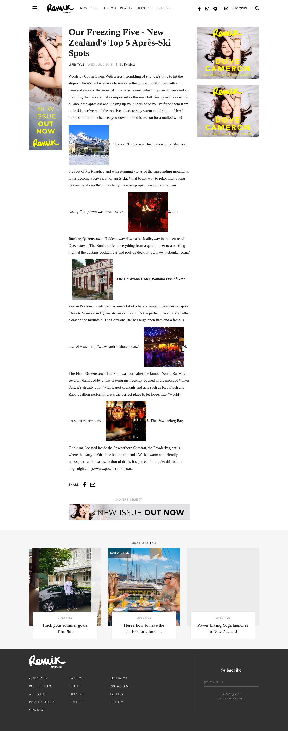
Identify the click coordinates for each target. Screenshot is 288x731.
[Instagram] (207, 8)
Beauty (126, 8)
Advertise (37, 694)
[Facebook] (199, 8)
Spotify (116, 702)
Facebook (119, 678)
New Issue (89, 8)
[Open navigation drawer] (35, 8)
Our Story (38, 678)
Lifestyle (144, 8)
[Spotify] (215, 8)
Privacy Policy (42, 702)
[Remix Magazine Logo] (60, 8)
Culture (163, 8)
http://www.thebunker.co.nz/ (168, 252)
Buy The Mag (40, 686)
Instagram (119, 686)
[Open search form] (257, 8)
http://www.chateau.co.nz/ (103, 211)
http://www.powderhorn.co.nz (110, 468)
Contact (37, 710)
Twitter (116, 694)
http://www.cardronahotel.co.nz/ (114, 346)
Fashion (109, 8)
